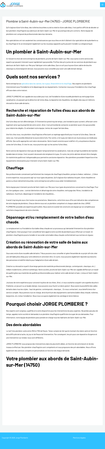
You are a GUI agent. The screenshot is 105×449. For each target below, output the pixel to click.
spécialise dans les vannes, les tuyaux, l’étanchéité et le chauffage (46, 83)
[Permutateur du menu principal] (102, 4)
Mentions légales (79, 438)
